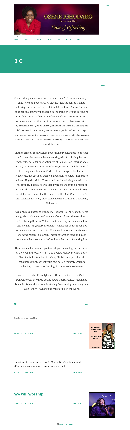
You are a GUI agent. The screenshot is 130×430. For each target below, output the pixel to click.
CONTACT (80, 39)
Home (16, 39)
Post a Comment (27, 333)
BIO (59, 39)
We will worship (28, 394)
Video (39, 39)
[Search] (106, 5)
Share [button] (103, 85)
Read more (77, 333)
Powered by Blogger (65, 424)
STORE (49, 39)
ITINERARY (27, 39)
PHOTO (68, 39)
